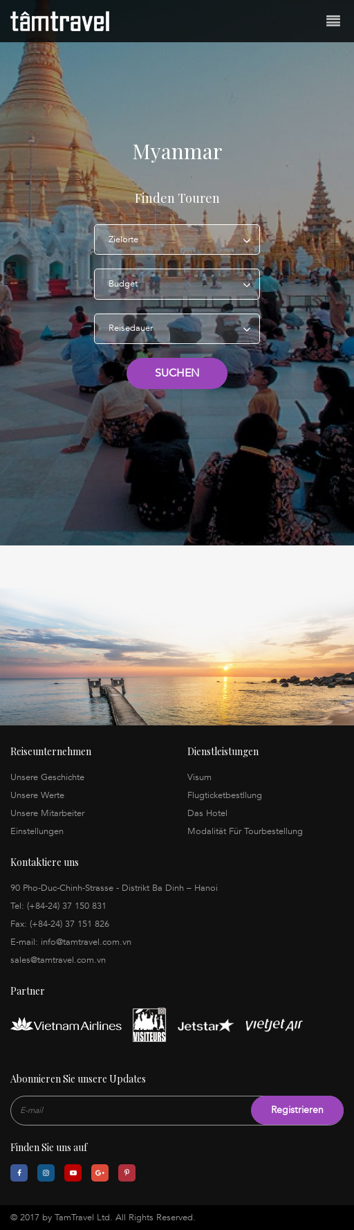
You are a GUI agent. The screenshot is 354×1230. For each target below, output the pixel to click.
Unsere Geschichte (47, 777)
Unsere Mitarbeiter (47, 813)
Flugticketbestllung (224, 795)
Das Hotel (207, 813)
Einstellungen (37, 831)
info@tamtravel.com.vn (86, 942)
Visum (199, 777)
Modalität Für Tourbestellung (245, 831)
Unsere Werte (37, 795)
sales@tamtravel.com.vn (58, 960)
